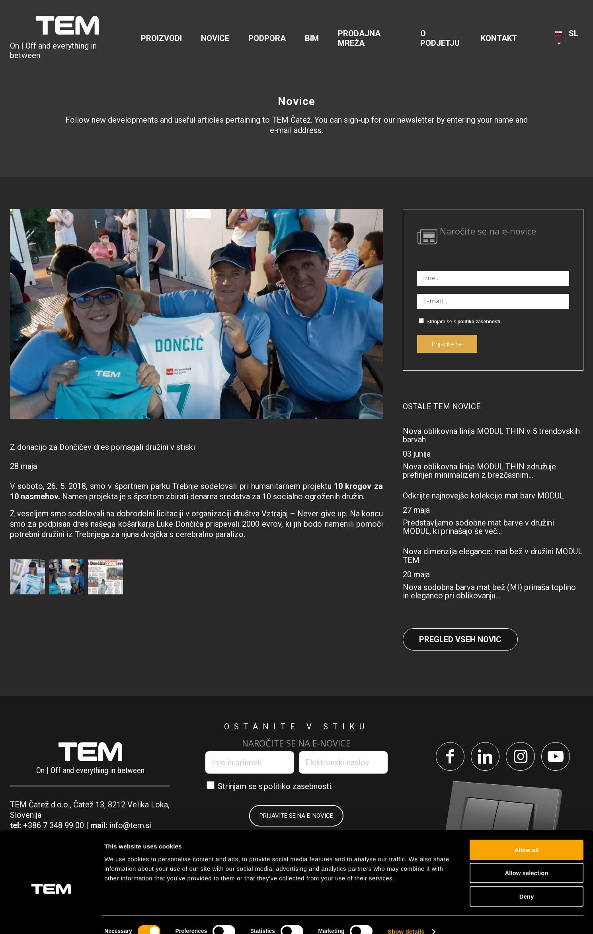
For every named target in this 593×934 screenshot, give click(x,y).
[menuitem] (161, 38)
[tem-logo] (67, 38)
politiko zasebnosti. (479, 321)
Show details (406, 918)
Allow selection (526, 860)
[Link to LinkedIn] (484, 757)
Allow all (527, 836)
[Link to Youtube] (557, 757)
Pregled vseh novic (460, 639)
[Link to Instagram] (521, 757)
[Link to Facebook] (448, 757)
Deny (526, 883)
